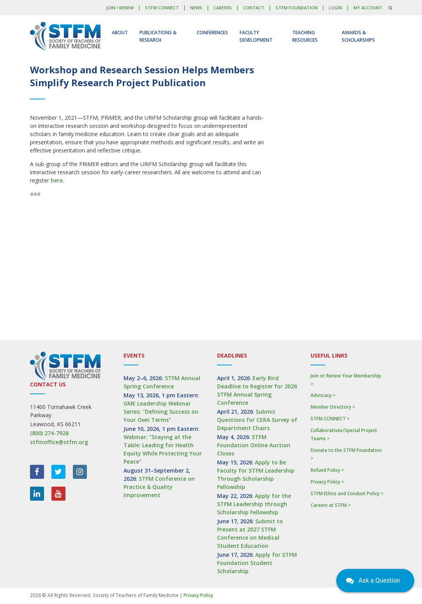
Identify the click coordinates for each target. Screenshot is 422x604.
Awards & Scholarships (358, 36)
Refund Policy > (327, 470)
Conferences (212, 32)
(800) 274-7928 (49, 433)
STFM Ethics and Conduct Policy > (347, 493)
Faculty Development (256, 36)
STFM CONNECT (162, 8)
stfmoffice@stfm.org (59, 442)
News (196, 8)
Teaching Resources (305, 36)
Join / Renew (120, 8)
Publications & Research (158, 36)
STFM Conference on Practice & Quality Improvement (159, 487)
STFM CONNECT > (330, 418)
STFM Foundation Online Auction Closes (253, 445)
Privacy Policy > (327, 481)
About (120, 32)
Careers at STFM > (331, 505)
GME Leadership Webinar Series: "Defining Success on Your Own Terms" (161, 411)
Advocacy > (323, 395)
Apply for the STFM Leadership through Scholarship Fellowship (254, 504)
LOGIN (335, 8)
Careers (223, 8)
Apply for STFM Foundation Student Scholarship (257, 563)
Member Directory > (333, 407)
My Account (367, 8)
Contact (253, 8)
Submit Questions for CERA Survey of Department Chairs (257, 420)
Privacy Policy (198, 595)
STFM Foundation (296, 8)
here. (57, 180)
